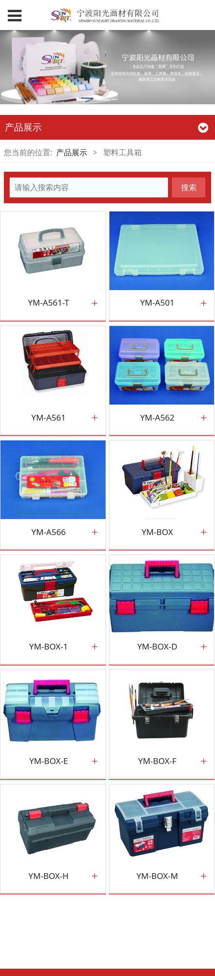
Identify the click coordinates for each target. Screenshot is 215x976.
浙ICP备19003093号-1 (107, 964)
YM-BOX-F (157, 761)
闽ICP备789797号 (107, 931)
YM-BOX (157, 532)
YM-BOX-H (49, 876)
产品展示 (71, 152)
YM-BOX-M (157, 876)
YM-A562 (157, 417)
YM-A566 (48, 532)
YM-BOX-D (157, 646)
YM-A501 (157, 302)
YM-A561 (48, 417)
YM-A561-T (48, 302)
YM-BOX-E (48, 761)
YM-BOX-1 (48, 646)
